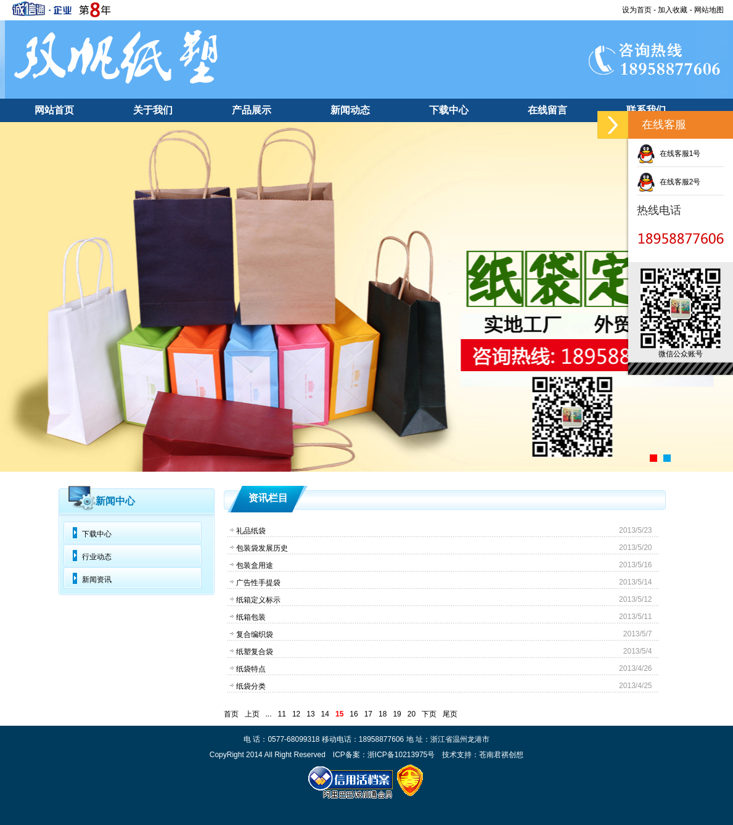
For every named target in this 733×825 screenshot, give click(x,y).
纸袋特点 (251, 669)
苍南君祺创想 (501, 754)
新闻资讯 (97, 579)
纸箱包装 (251, 617)
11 (282, 714)
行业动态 (97, 556)
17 (368, 714)
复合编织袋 (254, 634)
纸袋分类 (251, 686)
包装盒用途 (254, 565)
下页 (429, 714)
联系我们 (646, 110)
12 (296, 714)
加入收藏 (672, 10)
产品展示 (251, 110)
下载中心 (449, 110)
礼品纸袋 (251, 531)
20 (411, 714)
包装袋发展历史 (262, 548)
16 (354, 714)
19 (397, 714)
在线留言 (547, 110)
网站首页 (54, 110)
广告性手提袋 (258, 582)
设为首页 (637, 10)
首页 (231, 714)
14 (325, 714)
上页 (252, 714)
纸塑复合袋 (254, 651)
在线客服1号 (668, 153)
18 (383, 714)
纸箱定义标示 (258, 600)
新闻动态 (350, 110)
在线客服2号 (668, 182)
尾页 (450, 714)
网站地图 (709, 10)
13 (310, 714)
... (269, 714)
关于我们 (153, 110)
